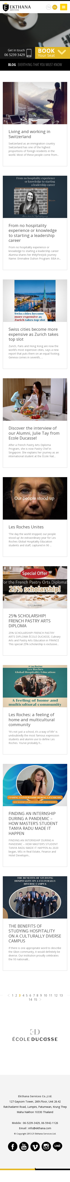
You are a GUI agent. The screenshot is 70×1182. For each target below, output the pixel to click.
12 (55, 995)
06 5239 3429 (14, 54)
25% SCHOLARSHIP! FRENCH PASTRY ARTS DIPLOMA (30, 620)
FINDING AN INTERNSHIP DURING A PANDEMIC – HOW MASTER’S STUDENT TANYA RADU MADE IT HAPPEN (33, 823)
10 (45, 995)
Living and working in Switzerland (29, 134)
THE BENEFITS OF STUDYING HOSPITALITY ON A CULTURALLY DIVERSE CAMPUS (35, 933)
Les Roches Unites (26, 526)
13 (61, 995)
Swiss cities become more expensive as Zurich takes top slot (33, 334)
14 (30, 999)
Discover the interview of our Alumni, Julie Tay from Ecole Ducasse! (34, 432)
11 (50, 995)
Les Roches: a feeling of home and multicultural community (32, 719)
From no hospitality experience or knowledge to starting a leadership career (33, 233)
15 (35, 999)
